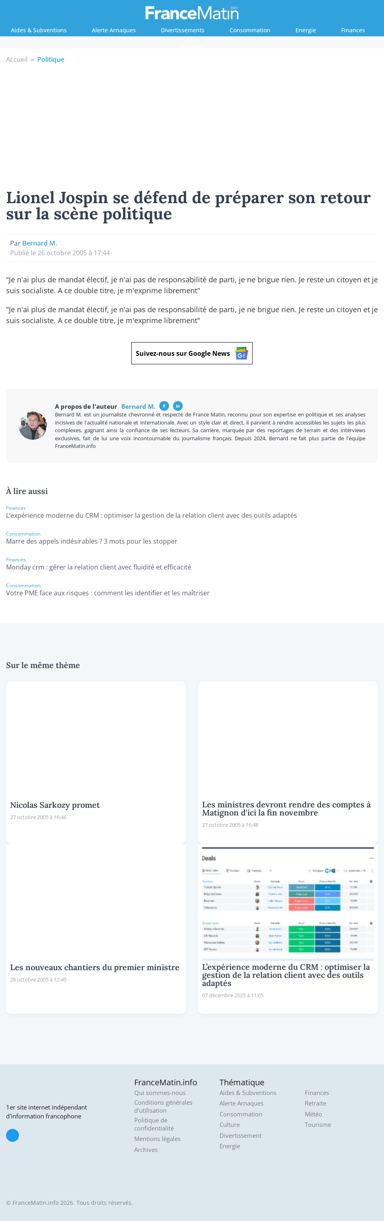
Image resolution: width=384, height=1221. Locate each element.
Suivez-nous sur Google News (192, 353)
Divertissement (240, 1135)
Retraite (192, 47)
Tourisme (318, 1125)
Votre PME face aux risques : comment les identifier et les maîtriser (108, 592)
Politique (50, 59)
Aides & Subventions (39, 30)
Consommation (250, 30)
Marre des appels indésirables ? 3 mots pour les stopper (91, 541)
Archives (146, 1150)
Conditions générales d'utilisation (163, 1106)
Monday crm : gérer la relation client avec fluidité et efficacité (98, 567)
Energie (305, 30)
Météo (313, 1114)
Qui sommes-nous (160, 1093)
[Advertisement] (192, 124)
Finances (353, 30)
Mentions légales (157, 1139)
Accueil (16, 59)
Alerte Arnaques (114, 30)
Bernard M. (39, 243)
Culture (229, 1125)
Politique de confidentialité (154, 1124)
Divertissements (183, 30)
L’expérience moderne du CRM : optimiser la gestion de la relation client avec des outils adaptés (151, 515)
